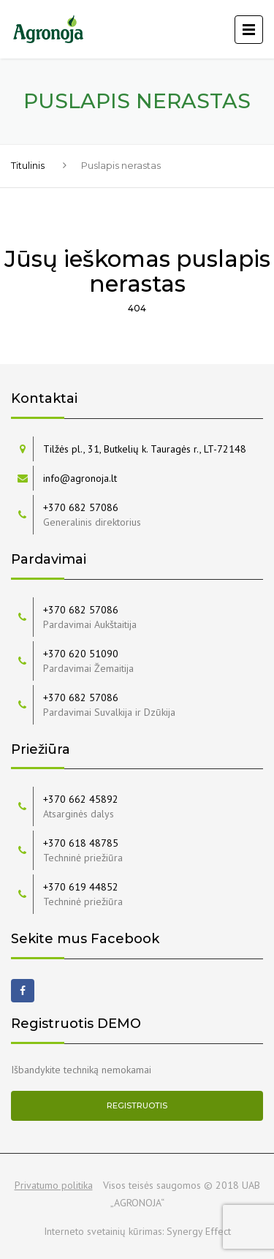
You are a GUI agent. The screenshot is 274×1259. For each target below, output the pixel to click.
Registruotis (137, 1105)
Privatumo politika (54, 1185)
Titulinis (28, 165)
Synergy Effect (199, 1231)
